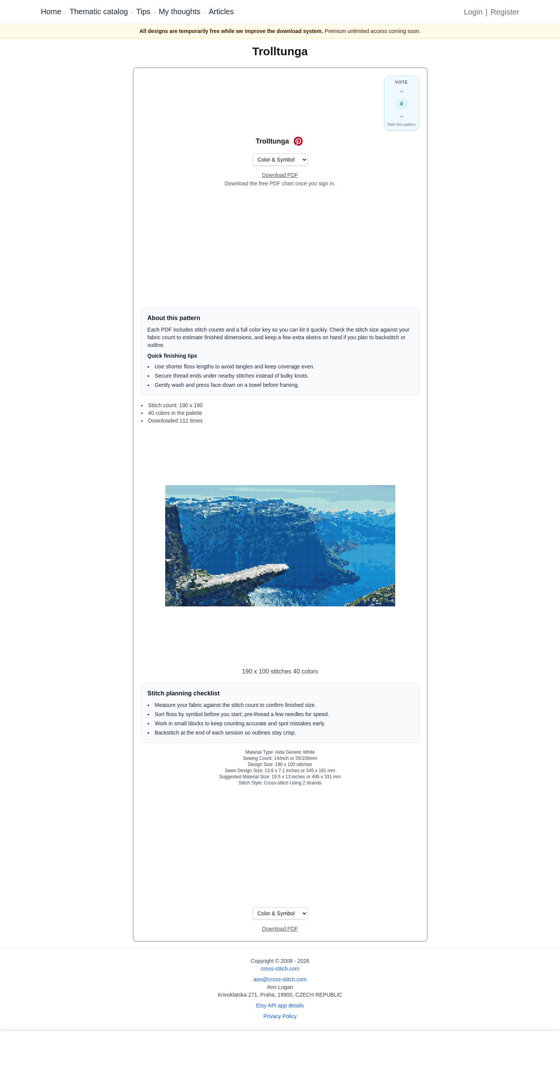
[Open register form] (280, 175)
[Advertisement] (280, 247)
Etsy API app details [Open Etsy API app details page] (280, 1005)
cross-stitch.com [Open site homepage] (280, 969)
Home (51, 11)
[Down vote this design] (401, 116)
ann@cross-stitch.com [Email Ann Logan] (280, 979)
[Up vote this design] (401, 91)
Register (505, 12)
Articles (221, 11)
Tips (143, 11)
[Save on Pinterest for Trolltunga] (298, 141)
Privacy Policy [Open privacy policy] (280, 1016)
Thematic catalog (98, 11)
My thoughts (179, 11)
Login (473, 12)
